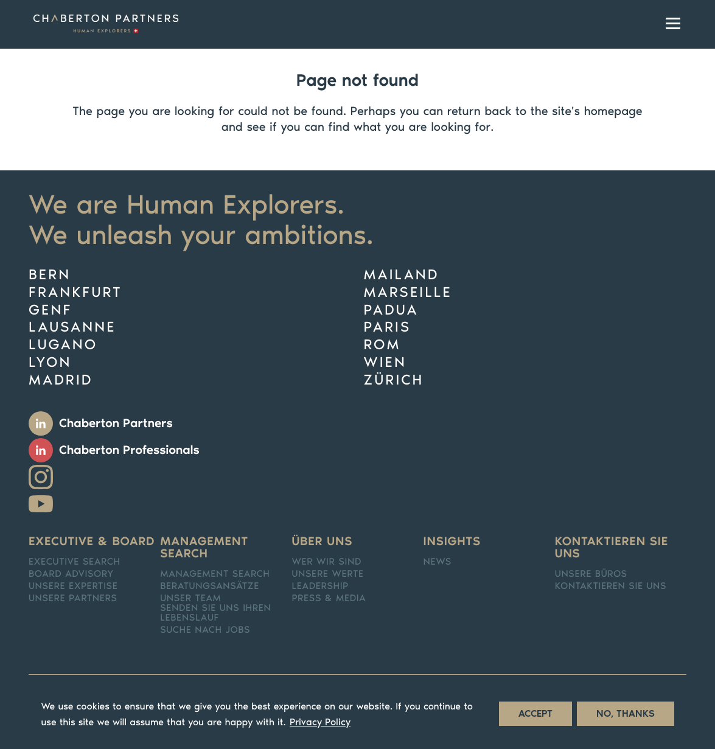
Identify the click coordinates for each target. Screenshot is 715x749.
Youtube (41, 504)
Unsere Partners (73, 599)
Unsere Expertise (73, 586)
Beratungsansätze (209, 586)
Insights (452, 541)
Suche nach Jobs (205, 630)
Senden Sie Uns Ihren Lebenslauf (215, 613)
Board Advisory (71, 574)
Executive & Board (92, 541)
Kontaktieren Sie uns (611, 547)
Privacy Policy (320, 726)
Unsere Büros (591, 574)
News (438, 562)
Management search (204, 547)
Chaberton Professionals (129, 450)
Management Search (215, 574)
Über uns (321, 541)
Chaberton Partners (116, 423)
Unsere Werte (327, 574)
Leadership (320, 586)
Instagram (41, 477)
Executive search (74, 562)
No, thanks (625, 717)
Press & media (328, 599)
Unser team (190, 599)
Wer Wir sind (326, 562)
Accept (535, 717)
